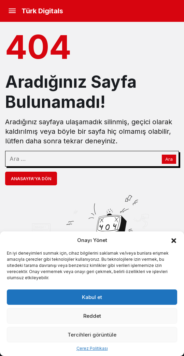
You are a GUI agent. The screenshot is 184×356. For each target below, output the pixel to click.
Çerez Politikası (92, 348)
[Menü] (12, 11)
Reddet (92, 316)
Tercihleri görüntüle (92, 334)
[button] (173, 240)
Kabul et (92, 297)
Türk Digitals (42, 11)
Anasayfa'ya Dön (31, 178)
